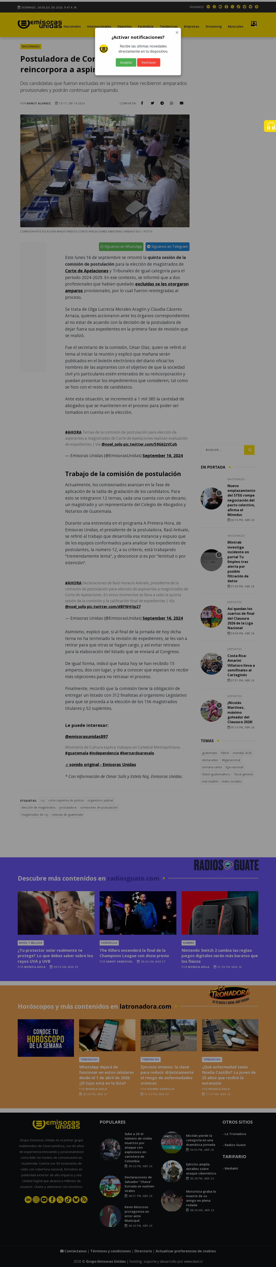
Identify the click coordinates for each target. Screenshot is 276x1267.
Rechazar (148, 62)
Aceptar (126, 62)
